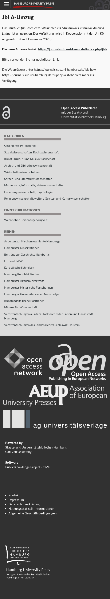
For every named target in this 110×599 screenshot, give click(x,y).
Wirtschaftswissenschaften (22, 172)
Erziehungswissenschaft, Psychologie (28, 192)
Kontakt (14, 495)
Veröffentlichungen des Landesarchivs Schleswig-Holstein (42, 325)
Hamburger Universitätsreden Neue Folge (31, 294)
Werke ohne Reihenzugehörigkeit (25, 220)
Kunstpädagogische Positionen (24, 300)
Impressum (16, 500)
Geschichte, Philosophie (20, 145)
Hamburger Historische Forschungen (28, 287)
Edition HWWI (13, 261)
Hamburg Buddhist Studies (21, 274)
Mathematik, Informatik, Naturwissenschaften (34, 185)
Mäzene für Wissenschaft (20, 307)
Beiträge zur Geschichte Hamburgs (27, 254)
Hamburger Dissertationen (21, 248)
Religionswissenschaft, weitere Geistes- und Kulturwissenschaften (47, 198)
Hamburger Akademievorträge (24, 280)
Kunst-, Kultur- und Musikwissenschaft (29, 159)
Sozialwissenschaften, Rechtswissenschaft (31, 152)
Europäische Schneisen (19, 267)
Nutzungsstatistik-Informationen (31, 508)
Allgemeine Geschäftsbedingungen (32, 513)
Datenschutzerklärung (24, 504)
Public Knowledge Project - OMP (27, 467)
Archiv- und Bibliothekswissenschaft (28, 165)
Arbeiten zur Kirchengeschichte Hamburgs (32, 241)
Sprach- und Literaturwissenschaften (28, 178)
